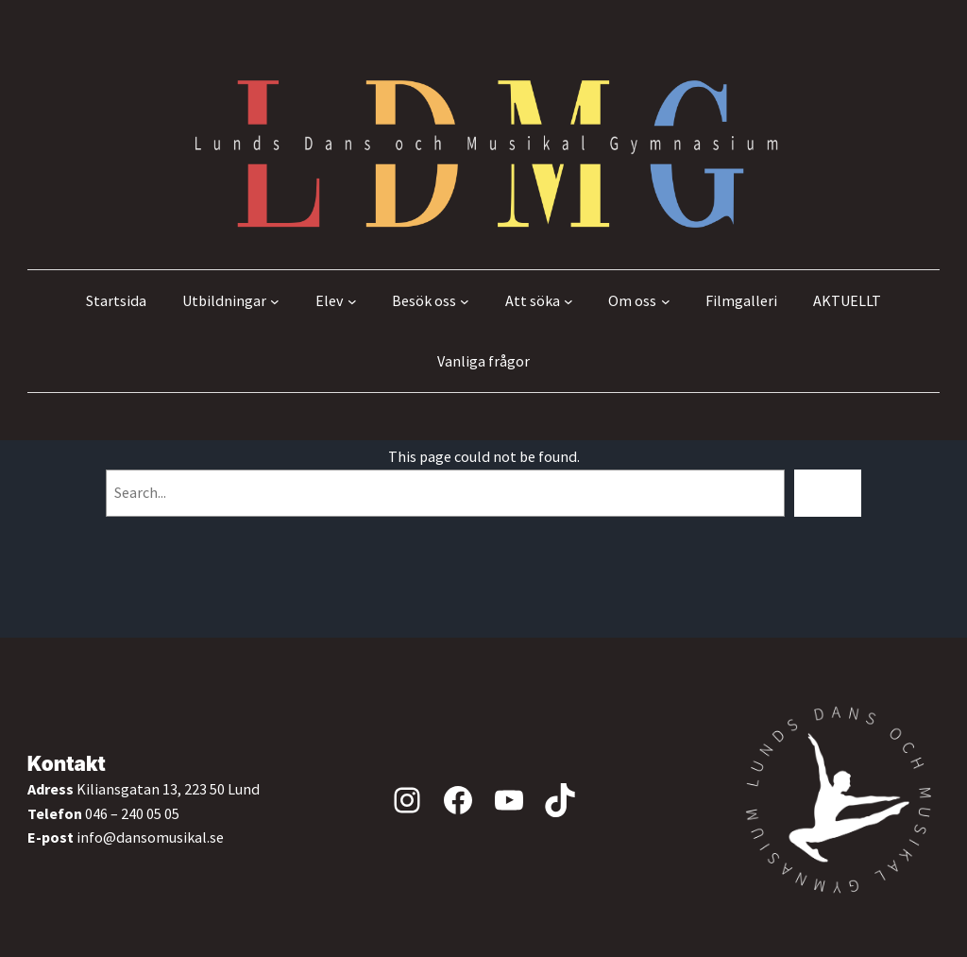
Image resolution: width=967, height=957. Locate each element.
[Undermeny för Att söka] (568, 301)
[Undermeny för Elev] (352, 301)
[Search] (827, 493)
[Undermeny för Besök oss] (464, 301)
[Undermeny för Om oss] (665, 301)
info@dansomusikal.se (150, 837)
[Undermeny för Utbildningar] (275, 301)
